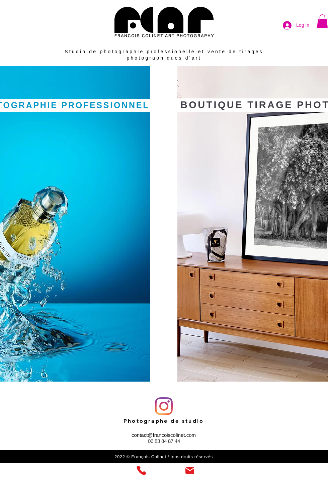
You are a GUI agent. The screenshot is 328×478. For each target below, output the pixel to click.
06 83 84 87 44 (164, 441)
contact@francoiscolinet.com (164, 435)
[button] (322, 21)
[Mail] (189, 470)
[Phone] (141, 470)
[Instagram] (164, 406)
